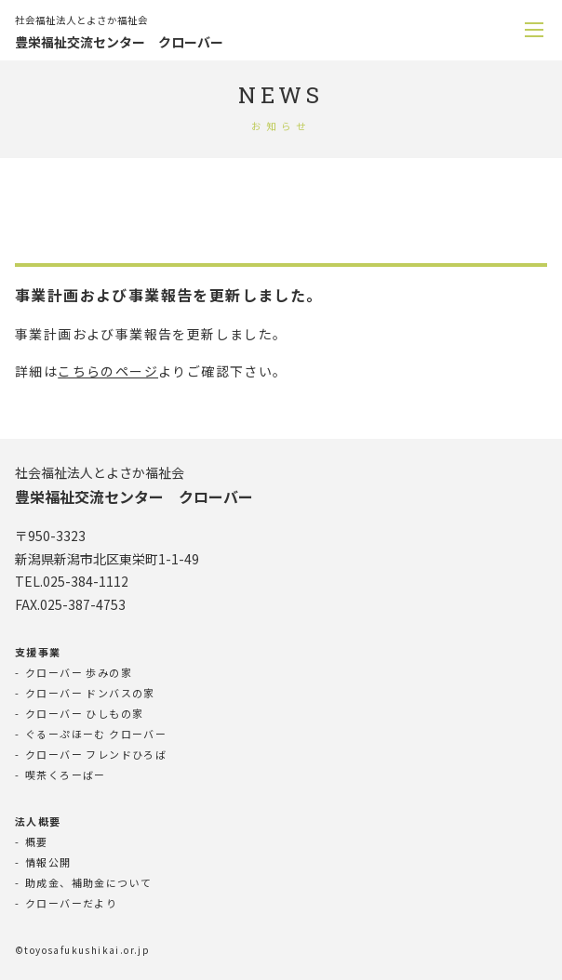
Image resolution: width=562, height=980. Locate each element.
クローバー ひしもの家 (84, 713)
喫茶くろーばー (65, 774)
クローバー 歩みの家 (78, 672)
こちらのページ (108, 371)
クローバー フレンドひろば (96, 754)
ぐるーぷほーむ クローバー (96, 733)
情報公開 (48, 861)
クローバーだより (71, 902)
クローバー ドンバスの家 (90, 692)
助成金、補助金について (88, 882)
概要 (36, 841)
